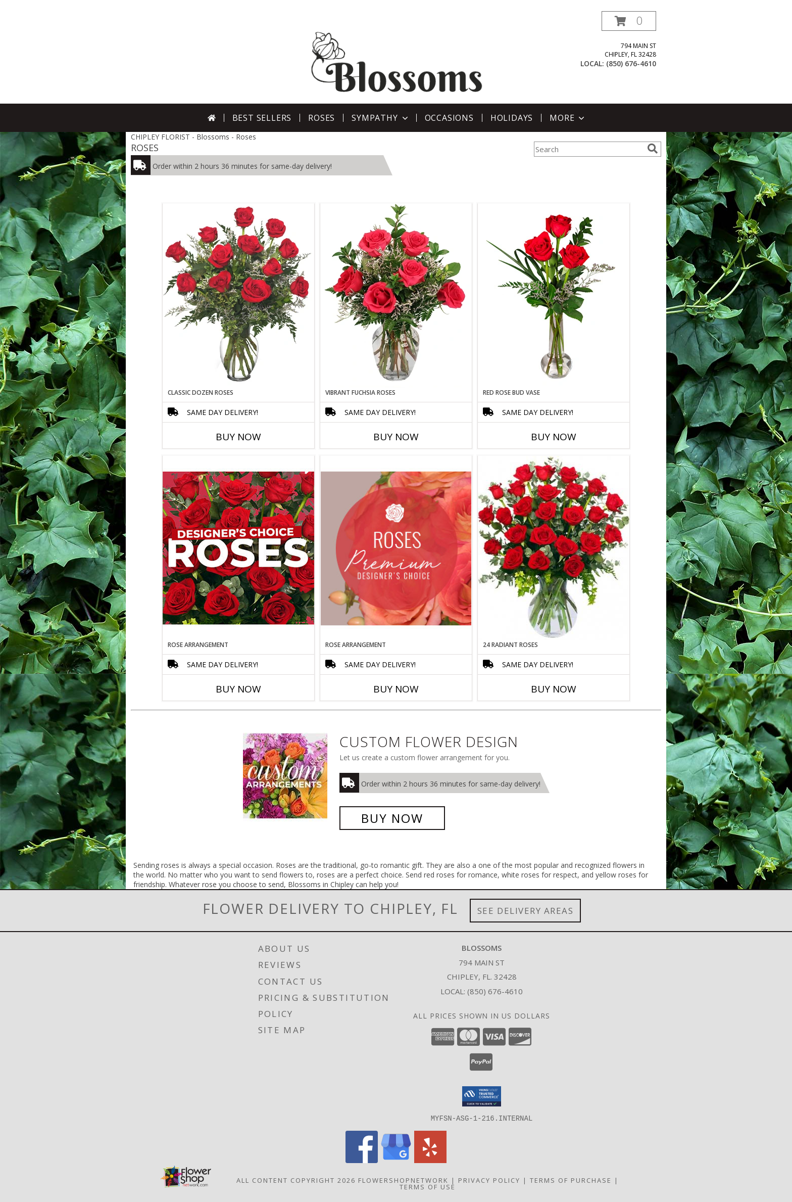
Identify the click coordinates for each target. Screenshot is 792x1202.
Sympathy (381, 117)
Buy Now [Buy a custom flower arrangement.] (392, 818)
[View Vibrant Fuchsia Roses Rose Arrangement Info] (396, 296)
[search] (653, 148)
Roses (321, 117)
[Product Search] (588, 149)
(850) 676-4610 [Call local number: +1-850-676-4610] (631, 63)
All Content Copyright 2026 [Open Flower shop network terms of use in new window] (296, 1179)
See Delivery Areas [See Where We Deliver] (525, 910)
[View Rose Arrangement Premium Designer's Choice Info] (396, 548)
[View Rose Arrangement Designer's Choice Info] (238, 547)
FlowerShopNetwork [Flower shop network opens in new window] (403, 1179)
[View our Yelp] (430, 1160)
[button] (629, 21)
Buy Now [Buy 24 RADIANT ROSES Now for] (553, 689)
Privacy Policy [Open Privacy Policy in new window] (489, 1179)
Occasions (449, 117)
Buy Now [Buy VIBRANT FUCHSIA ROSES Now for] (396, 436)
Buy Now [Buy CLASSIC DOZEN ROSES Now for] (238, 436)
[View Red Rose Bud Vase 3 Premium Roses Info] (553, 296)
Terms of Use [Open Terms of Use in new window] (428, 1186)
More (568, 117)
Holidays (511, 117)
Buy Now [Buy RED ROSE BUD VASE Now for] (553, 436)
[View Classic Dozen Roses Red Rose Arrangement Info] (238, 296)
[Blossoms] (397, 57)
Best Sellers (262, 117)
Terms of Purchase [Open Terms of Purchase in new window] (571, 1179)
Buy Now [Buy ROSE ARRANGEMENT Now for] (238, 689)
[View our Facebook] (361, 1160)
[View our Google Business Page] (396, 1160)
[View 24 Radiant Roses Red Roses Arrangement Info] (553, 548)
